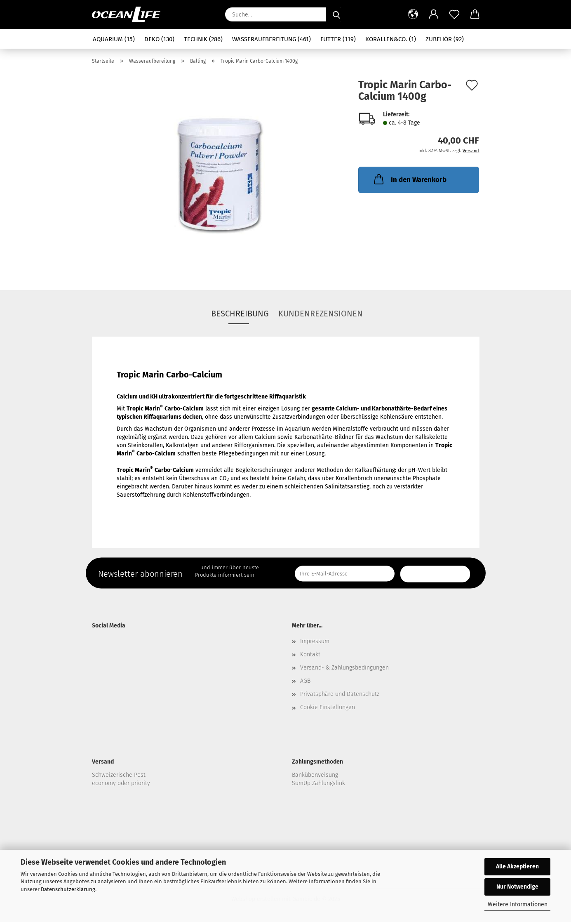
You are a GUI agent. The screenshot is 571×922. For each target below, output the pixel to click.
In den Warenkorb (409, 179)
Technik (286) (203, 39)
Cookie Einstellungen (327, 707)
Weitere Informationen (518, 904)
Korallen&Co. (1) (390, 39)
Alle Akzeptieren (517, 866)
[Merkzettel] (454, 14)
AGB (305, 680)
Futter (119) (338, 39)
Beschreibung (240, 313)
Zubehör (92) (444, 39)
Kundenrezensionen (320, 313)
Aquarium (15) (114, 39)
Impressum (314, 641)
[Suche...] (336, 14)
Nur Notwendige (517, 886)
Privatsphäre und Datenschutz (339, 694)
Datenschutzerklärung (68, 889)
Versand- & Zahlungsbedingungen (344, 667)
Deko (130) (159, 39)
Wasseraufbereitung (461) (271, 39)
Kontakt (310, 654)
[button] (413, 14)
